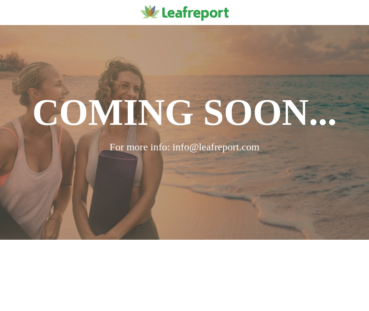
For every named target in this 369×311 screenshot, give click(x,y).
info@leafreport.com (216, 146)
